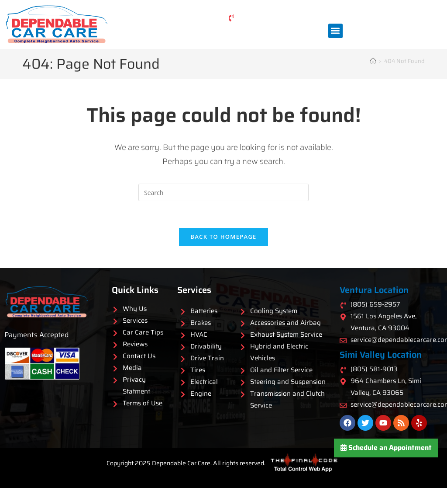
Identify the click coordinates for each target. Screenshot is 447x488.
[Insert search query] (223, 192)
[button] (335, 31)
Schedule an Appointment (386, 447)
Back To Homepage (223, 237)
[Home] (373, 61)
